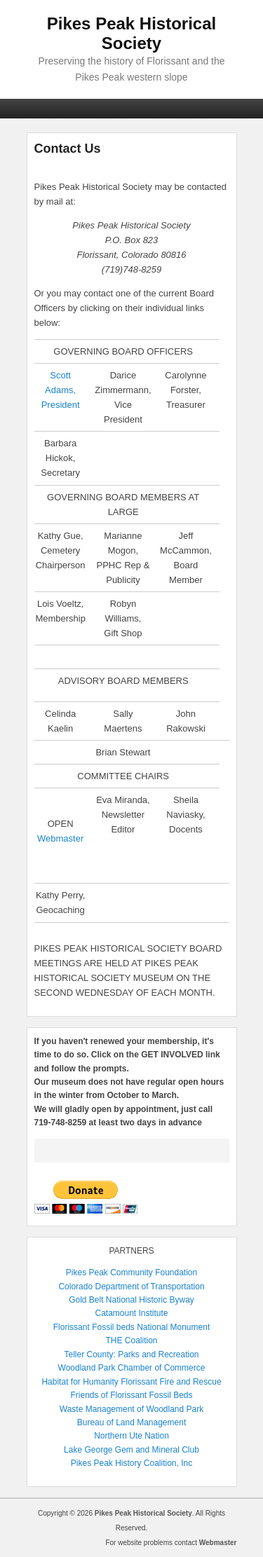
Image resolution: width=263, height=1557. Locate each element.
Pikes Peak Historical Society (131, 33)
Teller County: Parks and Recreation (131, 1354)
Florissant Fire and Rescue (171, 1382)
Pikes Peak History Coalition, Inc (131, 1463)
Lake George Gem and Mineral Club (131, 1450)
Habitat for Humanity (79, 1382)
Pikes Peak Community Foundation (131, 1272)
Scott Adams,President (60, 390)
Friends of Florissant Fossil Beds (131, 1395)
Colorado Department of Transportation (131, 1286)
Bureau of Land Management (131, 1422)
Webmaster (60, 838)
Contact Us (67, 149)
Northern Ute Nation (131, 1436)
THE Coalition (131, 1340)
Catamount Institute (131, 1313)
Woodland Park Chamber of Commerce (131, 1368)
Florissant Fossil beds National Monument (131, 1327)
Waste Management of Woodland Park (131, 1409)
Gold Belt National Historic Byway (131, 1300)
